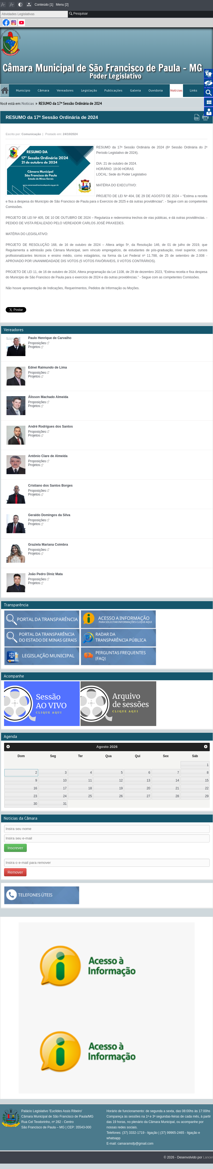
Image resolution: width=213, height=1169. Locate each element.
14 (177, 780)
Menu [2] (62, 4)
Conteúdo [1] (44, 4)
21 (177, 788)
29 (206, 796)
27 (148, 796)
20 (148, 788)
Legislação (89, 90)
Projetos (34, 347)
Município (23, 90)
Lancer (208, 1157)
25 (90, 796)
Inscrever (15, 848)
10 (64, 780)
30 (35, 804)
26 (121, 796)
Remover (15, 872)
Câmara (43, 90)
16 (35, 788)
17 (64, 788)
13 (148, 780)
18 (90, 788)
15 (206, 780)
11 (90, 780)
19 (121, 788)
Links (193, 90)
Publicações (113, 90)
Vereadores (65, 90)
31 (64, 804)
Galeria (135, 90)
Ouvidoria (155, 90)
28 (177, 796)
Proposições (37, 343)
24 (64, 796)
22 (206, 788)
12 (121, 780)
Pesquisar (78, 13)
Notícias (176, 90)
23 (35, 796)
